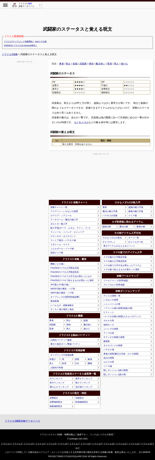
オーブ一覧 (133, 237)
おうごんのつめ (135, 242)
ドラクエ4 (40, 443)
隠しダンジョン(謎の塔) (114, 374)
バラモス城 (108, 349)
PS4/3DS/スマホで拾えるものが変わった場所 (72, 280)
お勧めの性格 (56, 367)
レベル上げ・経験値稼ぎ (62, 305)
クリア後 (132, 215)
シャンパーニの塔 (111, 304)
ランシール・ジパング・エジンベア (67, 232)
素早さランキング (83, 378)
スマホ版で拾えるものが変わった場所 (121, 269)
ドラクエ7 (74, 443)
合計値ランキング (83, 387)
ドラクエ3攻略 (10, 54)
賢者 (109, 63)
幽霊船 (106, 341)
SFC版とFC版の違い (60, 284)
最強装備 (54, 301)
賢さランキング (82, 382)
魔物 (90, 363)
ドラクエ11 (121, 443)
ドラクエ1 (6, 443)
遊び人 (124, 63)
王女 (77, 363)
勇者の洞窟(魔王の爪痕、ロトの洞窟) (121, 354)
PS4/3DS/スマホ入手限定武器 (64, 268)
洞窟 (77, 359)
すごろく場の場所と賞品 (62, 309)
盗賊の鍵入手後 (135, 207)
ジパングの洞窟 (110, 329)
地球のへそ (108, 325)
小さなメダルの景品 (112, 237)
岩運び (52, 359)
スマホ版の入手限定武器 (115, 257)
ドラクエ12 (134, 443)
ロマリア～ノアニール (61, 215)
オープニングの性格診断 (62, 355)
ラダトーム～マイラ (59, 244)
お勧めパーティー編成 (61, 340)
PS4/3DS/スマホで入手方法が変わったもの (70, 276)
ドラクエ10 (108, 443)
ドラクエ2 (17, 443)
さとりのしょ (109, 242)
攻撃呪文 (54, 398)
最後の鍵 (141, 226)
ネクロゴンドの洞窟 (112, 345)
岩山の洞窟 (108, 358)
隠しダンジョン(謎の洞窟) (115, 370)
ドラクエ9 (97, 443)
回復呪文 (79, 398)
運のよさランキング (59, 387)
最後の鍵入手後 (135, 211)
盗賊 (75, 63)
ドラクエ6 (63, 443)
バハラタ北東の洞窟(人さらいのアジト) (122, 316)
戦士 (68, 63)
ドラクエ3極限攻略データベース (22, 421)
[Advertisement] (77, 15)
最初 (105, 207)
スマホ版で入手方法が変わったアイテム (122, 265)
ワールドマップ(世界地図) (115, 280)
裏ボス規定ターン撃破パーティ (65, 344)
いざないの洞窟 (110, 300)
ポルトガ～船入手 (58, 224)
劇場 (90, 359)
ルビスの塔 (108, 362)
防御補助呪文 (81, 402)
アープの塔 (108, 333)
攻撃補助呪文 (56, 402)
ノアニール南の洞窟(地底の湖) (117, 308)
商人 (116, 63)
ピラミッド (108, 312)
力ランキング (56, 378)
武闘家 (83, 63)
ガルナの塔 (108, 320)
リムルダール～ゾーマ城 (62, 248)
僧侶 (91, 63)
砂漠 (64, 363)
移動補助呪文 (56, 406)
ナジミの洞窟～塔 (111, 296)
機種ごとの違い (57, 264)
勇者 (61, 63)
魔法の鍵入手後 (110, 211)
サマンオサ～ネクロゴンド (63, 236)
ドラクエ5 (51, 443)
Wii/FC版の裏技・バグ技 (62, 293)
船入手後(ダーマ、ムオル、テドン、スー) (70, 228)
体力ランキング (57, 382)
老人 (51, 363)
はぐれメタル (81, 122)
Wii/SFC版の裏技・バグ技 (62, 288)
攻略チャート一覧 (58, 207)
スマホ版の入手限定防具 (115, 261)
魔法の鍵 (123, 226)
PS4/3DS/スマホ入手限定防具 (64, 272)
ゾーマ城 (107, 366)
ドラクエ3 (28, 443)
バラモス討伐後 (110, 215)
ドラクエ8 (85, 443)
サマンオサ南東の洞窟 (114, 337)
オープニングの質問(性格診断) (64, 297)
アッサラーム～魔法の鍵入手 (64, 219)
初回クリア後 (56, 252)
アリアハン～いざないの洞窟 (64, 211)
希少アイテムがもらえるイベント (119, 246)
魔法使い (100, 63)
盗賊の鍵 (106, 226)
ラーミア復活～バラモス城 (63, 240)
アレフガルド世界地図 (114, 284)
